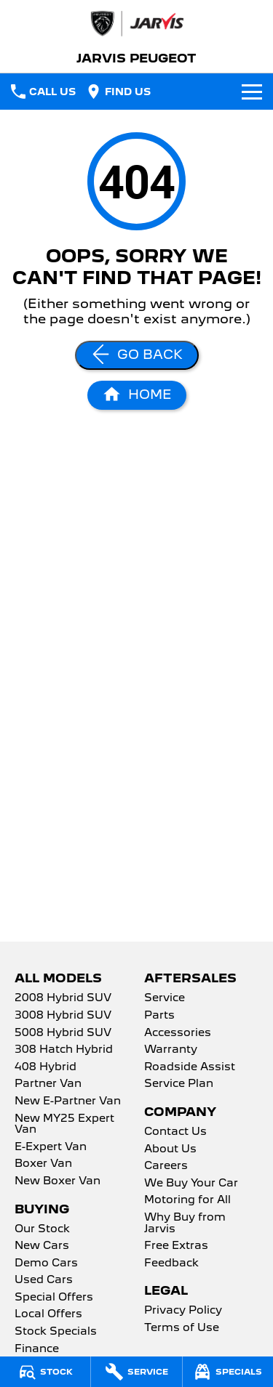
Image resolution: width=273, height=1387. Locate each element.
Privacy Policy (183, 1311)
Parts (159, 1016)
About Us (170, 1149)
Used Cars (44, 1280)
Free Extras (176, 1246)
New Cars (42, 1246)
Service (164, 998)
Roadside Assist (189, 1067)
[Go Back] (137, 355)
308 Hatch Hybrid (64, 1050)
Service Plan (178, 1084)
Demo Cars (46, 1263)
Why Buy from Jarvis (185, 1223)
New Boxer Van (57, 1181)
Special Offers (54, 1297)
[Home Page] (136, 395)
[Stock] (45, 1371)
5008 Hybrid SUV (63, 1033)
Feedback (171, 1263)
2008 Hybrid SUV (63, 998)
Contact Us (175, 1132)
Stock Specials (56, 1332)
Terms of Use (181, 1328)
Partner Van (48, 1084)
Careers (166, 1166)
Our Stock (42, 1229)
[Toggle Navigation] (252, 91)
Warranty (170, 1050)
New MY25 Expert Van (64, 1124)
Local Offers (48, 1314)
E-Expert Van (51, 1147)
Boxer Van (43, 1164)
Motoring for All (187, 1200)
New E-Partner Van (68, 1101)
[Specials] (228, 1371)
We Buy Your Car (191, 1183)
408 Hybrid (45, 1067)
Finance (37, 1349)
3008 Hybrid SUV (63, 1016)
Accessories (177, 1033)
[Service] (136, 1371)
